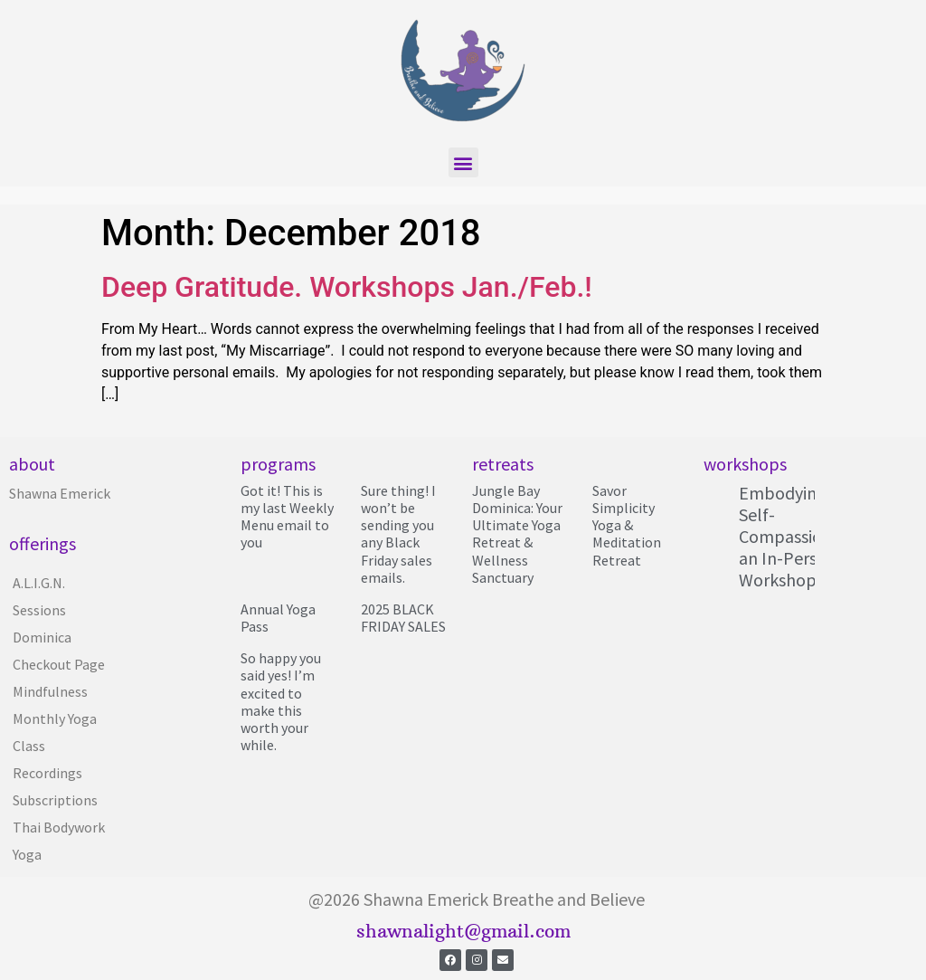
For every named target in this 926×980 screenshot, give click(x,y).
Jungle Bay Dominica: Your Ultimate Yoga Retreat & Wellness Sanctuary (517, 533)
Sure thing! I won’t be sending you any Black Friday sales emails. (398, 533)
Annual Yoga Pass (278, 617)
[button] (463, 162)
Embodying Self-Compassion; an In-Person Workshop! (787, 536)
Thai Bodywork (59, 827)
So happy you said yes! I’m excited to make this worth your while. (281, 701)
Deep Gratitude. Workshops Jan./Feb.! (346, 287)
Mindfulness (50, 691)
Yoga (27, 854)
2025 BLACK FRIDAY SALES (403, 617)
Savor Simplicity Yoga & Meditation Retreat (626, 525)
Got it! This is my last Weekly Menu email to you (287, 516)
